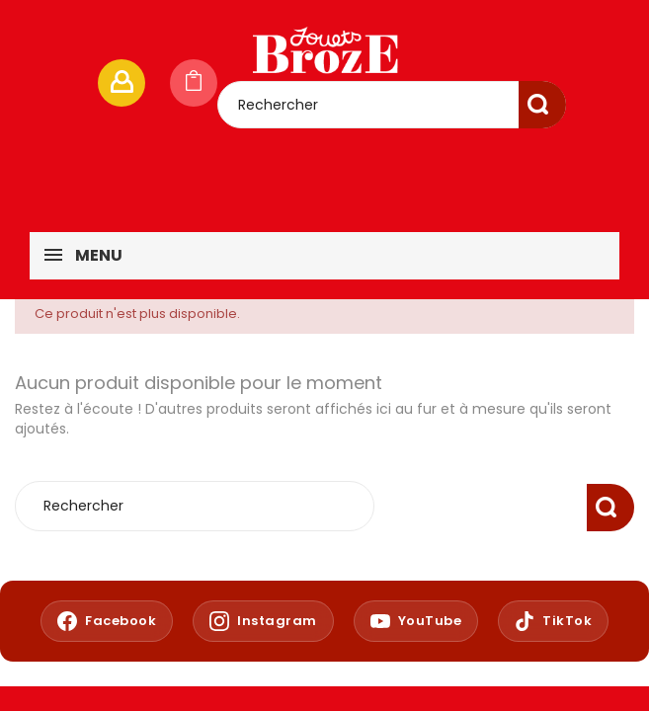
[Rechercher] (391, 104)
